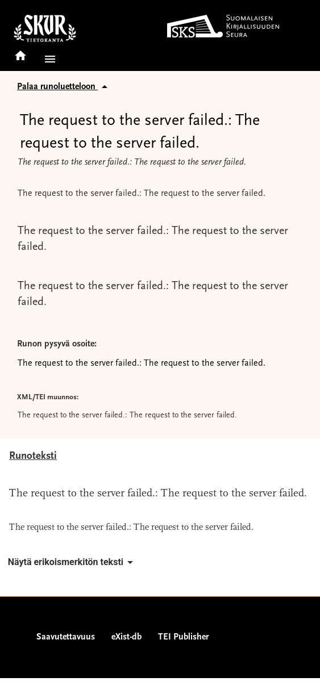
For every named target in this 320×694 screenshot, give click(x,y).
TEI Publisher (183, 637)
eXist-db (126, 637)
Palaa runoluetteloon (64, 87)
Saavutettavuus (65, 637)
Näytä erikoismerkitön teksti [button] (72, 562)
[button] (47, 59)
